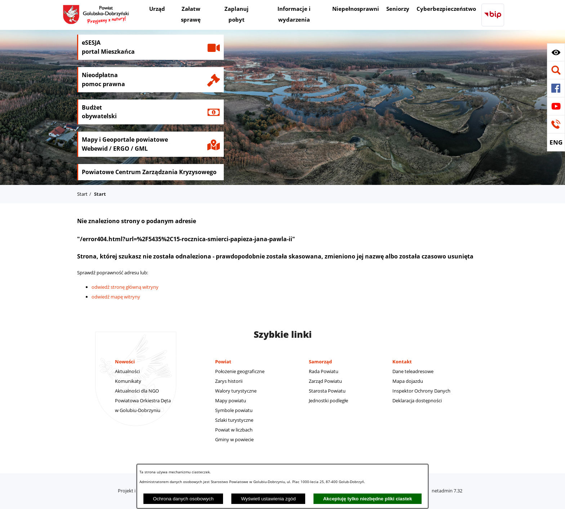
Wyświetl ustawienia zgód (268, 498)
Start (82, 194)
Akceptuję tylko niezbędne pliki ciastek (367, 498)
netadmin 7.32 (447, 490)
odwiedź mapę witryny (116, 296)
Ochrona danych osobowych (183, 498)
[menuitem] (157, 9)
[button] (556, 52)
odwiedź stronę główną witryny (125, 287)
